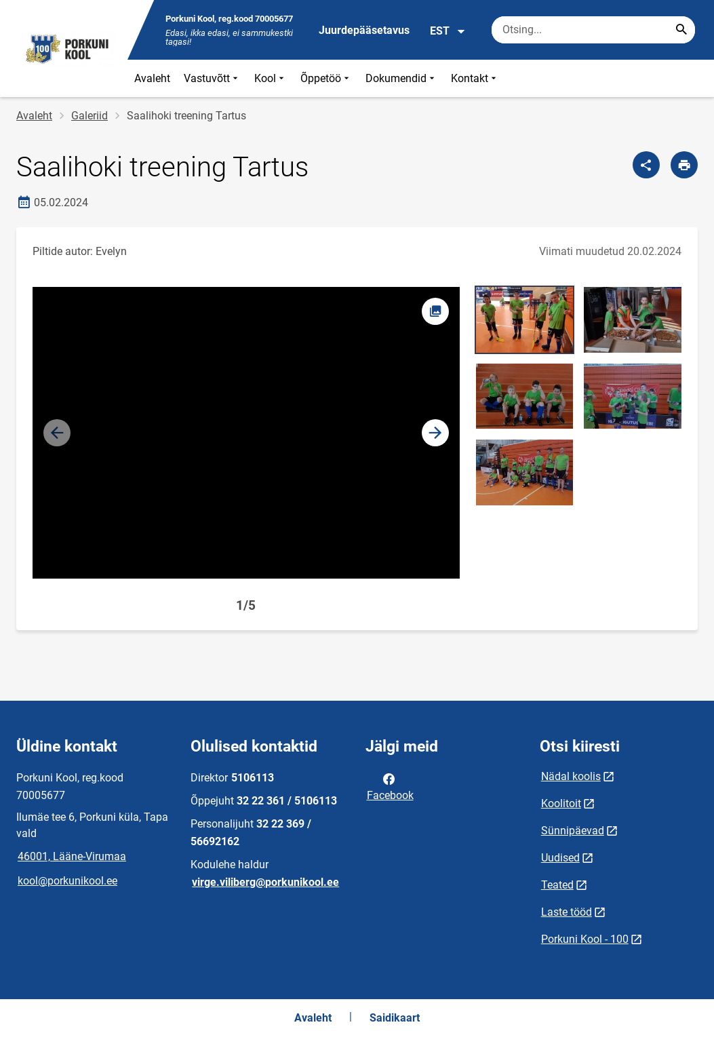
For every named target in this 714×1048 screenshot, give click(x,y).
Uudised (560, 857)
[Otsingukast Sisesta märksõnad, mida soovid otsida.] (593, 29)
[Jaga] (646, 164)
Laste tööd (566, 912)
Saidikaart (395, 1017)
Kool (270, 78)
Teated (557, 884)
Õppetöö (326, 78)
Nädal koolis (571, 776)
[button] (435, 432)
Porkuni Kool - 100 (585, 939)
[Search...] (681, 29)
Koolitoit (561, 803)
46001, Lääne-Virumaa (72, 856)
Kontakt (475, 78)
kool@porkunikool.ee (67, 880)
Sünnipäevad (572, 830)
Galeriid (89, 115)
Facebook (390, 786)
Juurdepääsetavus (364, 30)
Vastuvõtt (212, 78)
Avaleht (152, 78)
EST (448, 31)
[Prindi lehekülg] (684, 164)
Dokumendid (401, 78)
